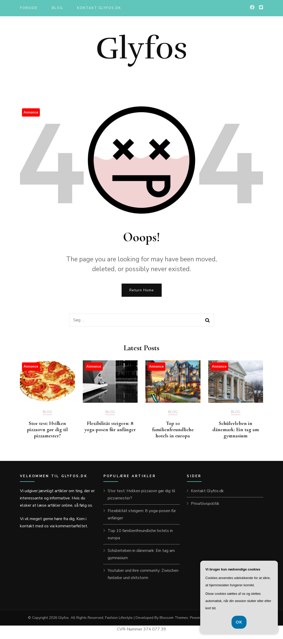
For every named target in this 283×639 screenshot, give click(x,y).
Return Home (141, 290)
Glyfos (142, 48)
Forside (29, 8)
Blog (57, 8)
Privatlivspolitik (205, 503)
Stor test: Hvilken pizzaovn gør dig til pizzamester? (47, 429)
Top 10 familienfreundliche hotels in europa (173, 429)
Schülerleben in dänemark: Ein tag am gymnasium (235, 429)
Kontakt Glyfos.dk (99, 8)
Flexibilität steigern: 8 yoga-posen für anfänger (110, 426)
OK (239, 622)
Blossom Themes (174, 617)
